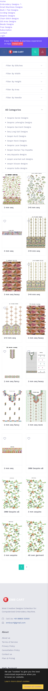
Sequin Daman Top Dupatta (20, 150)
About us (6, 638)
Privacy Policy (8, 646)
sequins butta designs (17, 168)
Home (3, 1)
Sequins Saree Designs (17, 118)
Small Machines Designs (11, 7)
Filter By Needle (24, 97)
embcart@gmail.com (15, 623)
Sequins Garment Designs (19, 127)
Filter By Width (24, 73)
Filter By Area (24, 89)
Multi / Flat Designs (9, 10)
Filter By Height (24, 81)
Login (2, 36)
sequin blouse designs (17, 164)
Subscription (6, 30)
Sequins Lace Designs (17, 145)
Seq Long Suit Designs (17, 132)
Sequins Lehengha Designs (19, 122)
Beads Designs (7, 24)
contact (3, 33)
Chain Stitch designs (9, 18)
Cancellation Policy (11, 650)
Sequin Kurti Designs (16, 136)
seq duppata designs (17, 154)
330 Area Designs (8, 21)
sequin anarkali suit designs (20, 159)
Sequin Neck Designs (17, 141)
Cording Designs (7, 13)
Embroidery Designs (11, 4)
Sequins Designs (7, 16)
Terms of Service (10, 642)
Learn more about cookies (17, 681)
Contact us (7, 654)
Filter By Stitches (24, 65)
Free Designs (6, 27)
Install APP (17, 44)
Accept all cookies (32, 687)
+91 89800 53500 (22, 619)
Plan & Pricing (8, 658)
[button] (24, 110)
